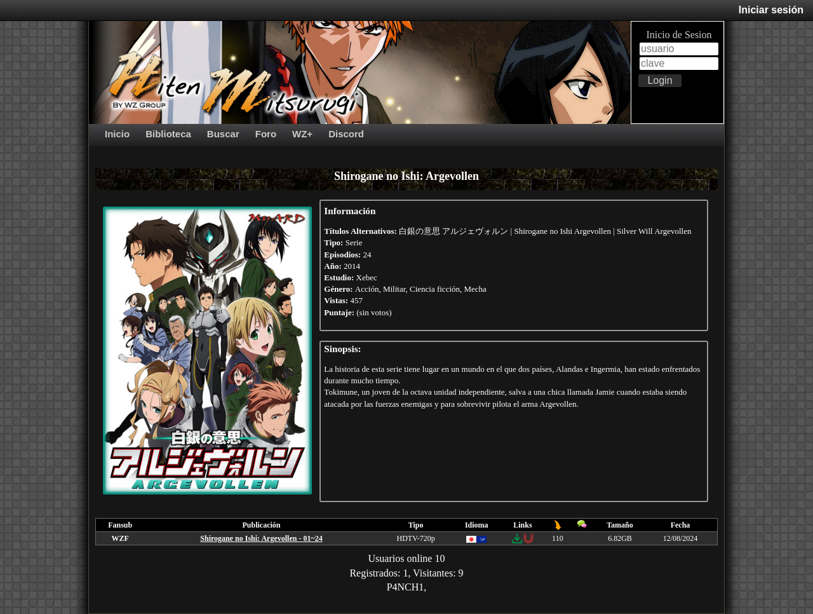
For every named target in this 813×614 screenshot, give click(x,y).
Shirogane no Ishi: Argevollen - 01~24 (261, 538)
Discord (346, 133)
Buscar (223, 133)
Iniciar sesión (771, 9)
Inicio (117, 133)
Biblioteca (168, 133)
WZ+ (302, 133)
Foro (265, 133)
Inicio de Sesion (678, 34)
